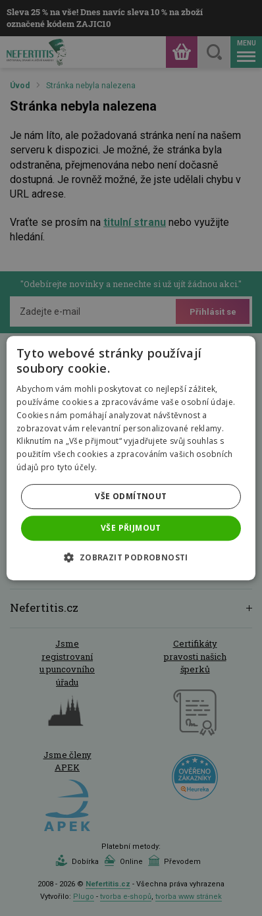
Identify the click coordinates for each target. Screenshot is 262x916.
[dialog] (131, 458)
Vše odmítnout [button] (131, 496)
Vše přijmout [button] (131, 527)
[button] (131, 557)
